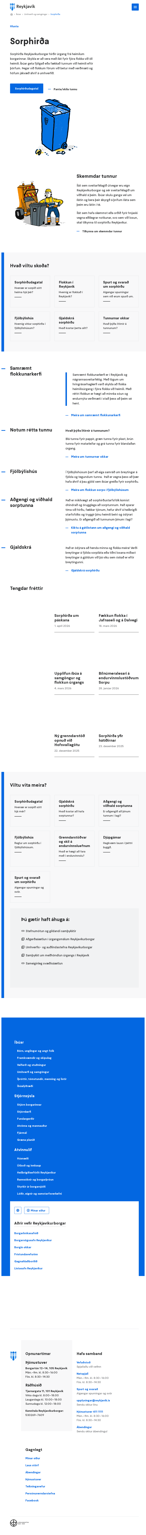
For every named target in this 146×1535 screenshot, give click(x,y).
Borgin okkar (22, 1247)
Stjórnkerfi (24, 1111)
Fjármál (22, 1132)
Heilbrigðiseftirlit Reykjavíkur (36, 1172)
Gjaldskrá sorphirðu (85, 570)
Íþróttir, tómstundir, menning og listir (42, 1079)
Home (11, 14)
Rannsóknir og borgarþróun (35, 1179)
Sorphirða (55, 14)
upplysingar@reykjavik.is (97, 1403)
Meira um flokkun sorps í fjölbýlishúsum (100, 490)
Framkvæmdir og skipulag (34, 1058)
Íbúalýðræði (25, 1086)
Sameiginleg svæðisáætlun (44, 963)
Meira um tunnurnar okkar (89, 457)
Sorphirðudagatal (26, 88)
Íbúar (18, 14)
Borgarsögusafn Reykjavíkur (33, 1240)
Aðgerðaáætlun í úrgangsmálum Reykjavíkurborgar (60, 939)
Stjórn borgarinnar (29, 1104)
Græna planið (26, 1139)
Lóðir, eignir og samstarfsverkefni (39, 1193)
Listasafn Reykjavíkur (28, 1268)
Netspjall (97, 1378)
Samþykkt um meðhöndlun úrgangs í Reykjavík (57, 955)
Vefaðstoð (97, 1365)
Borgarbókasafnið (26, 1233)
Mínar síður (38, 1210)
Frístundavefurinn (26, 1254)
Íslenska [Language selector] (17, 1210)
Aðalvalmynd (135, 7)
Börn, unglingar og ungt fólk (35, 1051)
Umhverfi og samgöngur (35, 14)
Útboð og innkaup (29, 1165)
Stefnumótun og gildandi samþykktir (51, 931)
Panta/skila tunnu (65, 89)
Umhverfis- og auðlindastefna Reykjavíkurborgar (59, 947)
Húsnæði (23, 1158)
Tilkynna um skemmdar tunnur (102, 231)
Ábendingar (97, 1429)
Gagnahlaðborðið (25, 1261)
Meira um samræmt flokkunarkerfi (95, 415)
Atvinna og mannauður (32, 1125)
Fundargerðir (25, 1118)
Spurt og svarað (97, 1391)
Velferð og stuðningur (31, 1065)
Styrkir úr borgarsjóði (31, 1186)
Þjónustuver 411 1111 (97, 1416)
